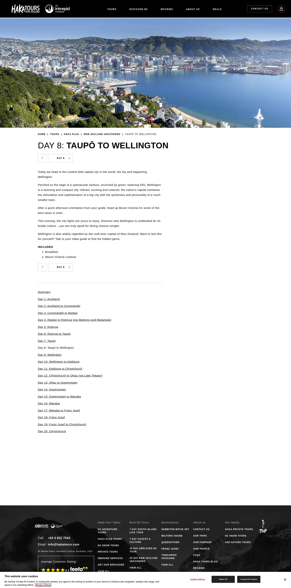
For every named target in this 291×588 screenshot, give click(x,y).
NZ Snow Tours (235, 536)
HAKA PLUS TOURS (110, 539)
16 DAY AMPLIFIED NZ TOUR (143, 550)
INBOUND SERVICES (110, 558)
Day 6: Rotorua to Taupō (54, 333)
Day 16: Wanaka (49, 403)
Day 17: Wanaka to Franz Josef (59, 410)
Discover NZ (139, 9)
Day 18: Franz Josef (51, 417)
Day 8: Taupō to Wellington (56, 347)
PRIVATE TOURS (108, 551)
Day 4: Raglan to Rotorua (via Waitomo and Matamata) (74, 319)
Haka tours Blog (205, 561)
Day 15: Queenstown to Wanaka (59, 396)
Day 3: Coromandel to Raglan (58, 313)
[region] (145, 580)
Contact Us (259, 9)
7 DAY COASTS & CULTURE (140, 540)
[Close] (285, 580)
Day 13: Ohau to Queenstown (57, 382)
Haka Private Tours (239, 529)
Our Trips (200, 536)
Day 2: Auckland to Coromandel (59, 305)
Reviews (167, 9)
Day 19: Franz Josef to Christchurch (62, 424)
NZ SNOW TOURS (108, 545)
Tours (111, 9)
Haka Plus (71, 134)
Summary (44, 292)
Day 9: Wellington (49, 354)
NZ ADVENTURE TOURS (107, 531)
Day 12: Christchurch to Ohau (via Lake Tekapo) (70, 375)
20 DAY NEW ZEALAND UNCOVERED (144, 560)
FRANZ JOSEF (170, 549)
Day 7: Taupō (46, 340)
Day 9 (63, 158)
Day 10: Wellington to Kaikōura (58, 361)
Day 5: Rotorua (48, 326)
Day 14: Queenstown (52, 389)
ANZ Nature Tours (238, 542)
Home (42, 134)
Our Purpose (202, 542)
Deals (217, 9)
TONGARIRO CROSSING (169, 557)
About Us (193, 9)
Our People (201, 549)
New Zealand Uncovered (102, 134)
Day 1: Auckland (49, 299)
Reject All (223, 579)
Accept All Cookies (249, 579)
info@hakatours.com (63, 544)
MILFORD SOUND (172, 536)
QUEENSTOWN (170, 542)
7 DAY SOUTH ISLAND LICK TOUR (143, 531)
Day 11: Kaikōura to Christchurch (60, 368)
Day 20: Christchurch (52, 431)
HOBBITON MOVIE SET (175, 529)
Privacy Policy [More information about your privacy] (43, 585)
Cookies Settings (197, 579)
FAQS (196, 555)
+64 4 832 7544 (59, 538)
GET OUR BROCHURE (111, 564)
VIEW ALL (104, 571)
